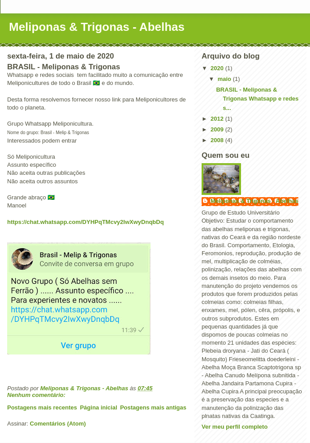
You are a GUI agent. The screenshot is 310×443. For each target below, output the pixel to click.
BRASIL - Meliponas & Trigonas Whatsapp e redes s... (257, 99)
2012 (218, 118)
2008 (218, 140)
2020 (218, 68)
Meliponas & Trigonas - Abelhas (97, 27)
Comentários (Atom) (58, 423)
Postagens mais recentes (42, 407)
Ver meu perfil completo (234, 426)
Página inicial (98, 407)
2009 (218, 129)
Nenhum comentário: (37, 395)
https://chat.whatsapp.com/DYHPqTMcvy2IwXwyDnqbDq (85, 222)
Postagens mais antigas (153, 407)
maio (225, 79)
